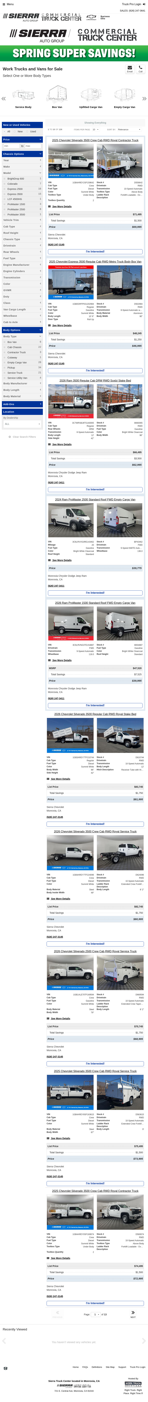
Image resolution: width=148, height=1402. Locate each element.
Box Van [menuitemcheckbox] (12, 342)
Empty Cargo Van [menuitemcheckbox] (17, 362)
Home (76, 1367)
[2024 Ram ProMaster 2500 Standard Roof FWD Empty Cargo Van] (95, 500)
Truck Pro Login (137, 1367)
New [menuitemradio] (20, 131)
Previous (5, 42)
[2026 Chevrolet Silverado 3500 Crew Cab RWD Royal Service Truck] (95, 832)
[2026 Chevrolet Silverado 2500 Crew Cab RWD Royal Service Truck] (95, 951)
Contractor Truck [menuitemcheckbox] (16, 352)
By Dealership (10, 418)
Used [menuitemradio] (33, 131)
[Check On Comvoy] (6, 1368)
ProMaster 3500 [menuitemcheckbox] (16, 214)
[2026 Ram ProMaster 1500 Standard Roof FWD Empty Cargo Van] (95, 603)
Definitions (97, 1367)
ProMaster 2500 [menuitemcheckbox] (16, 209)
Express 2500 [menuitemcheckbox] (15, 189)
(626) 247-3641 (137, 10)
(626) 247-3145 (56, 244)
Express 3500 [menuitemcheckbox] (15, 194)
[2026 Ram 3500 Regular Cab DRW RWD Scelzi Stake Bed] (95, 381)
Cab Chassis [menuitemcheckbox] (14, 347)
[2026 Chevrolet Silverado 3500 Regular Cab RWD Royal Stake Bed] (95, 714)
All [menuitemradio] (8, 131)
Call (140, 69)
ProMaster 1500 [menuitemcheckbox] (16, 204)
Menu (8, 4)
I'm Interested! (95, 251)
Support (122, 1367)
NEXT (133, 1314)
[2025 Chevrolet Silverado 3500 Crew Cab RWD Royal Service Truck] (95, 1071)
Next (143, 42)
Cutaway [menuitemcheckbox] (12, 357)
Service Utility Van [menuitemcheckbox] (17, 378)
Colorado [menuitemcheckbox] (12, 183)
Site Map (110, 1367)
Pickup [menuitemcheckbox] (11, 367)
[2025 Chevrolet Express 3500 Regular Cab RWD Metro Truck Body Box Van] (95, 262)
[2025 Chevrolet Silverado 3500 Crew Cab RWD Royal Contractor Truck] (95, 140)
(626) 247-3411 (56, 482)
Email (130, 69)
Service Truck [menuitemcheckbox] (14, 372)
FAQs (85, 1367)
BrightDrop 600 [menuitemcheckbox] (15, 178)
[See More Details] (60, 206)
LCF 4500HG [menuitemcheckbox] (14, 199)
